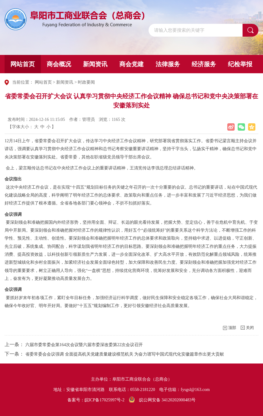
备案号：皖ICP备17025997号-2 (95, 400)
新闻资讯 (95, 64)
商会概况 (59, 64)
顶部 (232, 327)
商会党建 (131, 64)
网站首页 (22, 64)
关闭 (250, 327)
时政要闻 (86, 82)
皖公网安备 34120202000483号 (162, 400)
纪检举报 (240, 64)
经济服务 (204, 64)
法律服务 (168, 64)
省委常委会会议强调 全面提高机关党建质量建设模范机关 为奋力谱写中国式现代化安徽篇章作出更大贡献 (124, 354)
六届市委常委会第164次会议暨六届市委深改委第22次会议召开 (84, 344)
